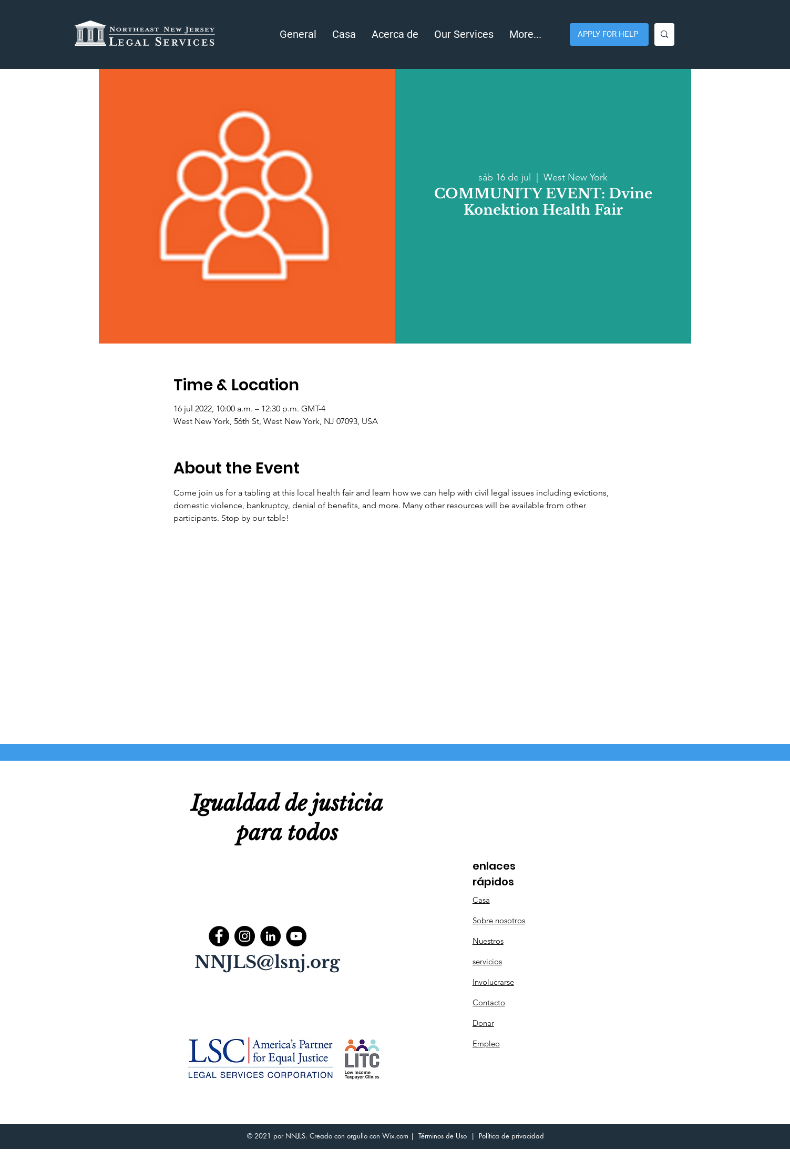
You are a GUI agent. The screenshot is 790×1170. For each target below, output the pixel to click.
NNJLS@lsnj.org (267, 962)
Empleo (486, 1043)
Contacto (489, 1002)
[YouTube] (296, 936)
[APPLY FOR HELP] (609, 34)
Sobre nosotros (499, 920)
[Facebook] (219, 936)
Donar (483, 1023)
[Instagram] (244, 936)
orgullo (357, 1136)
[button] (395, 34)
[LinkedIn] (270, 936)
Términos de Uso (442, 1136)
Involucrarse (493, 982)
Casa (481, 900)
